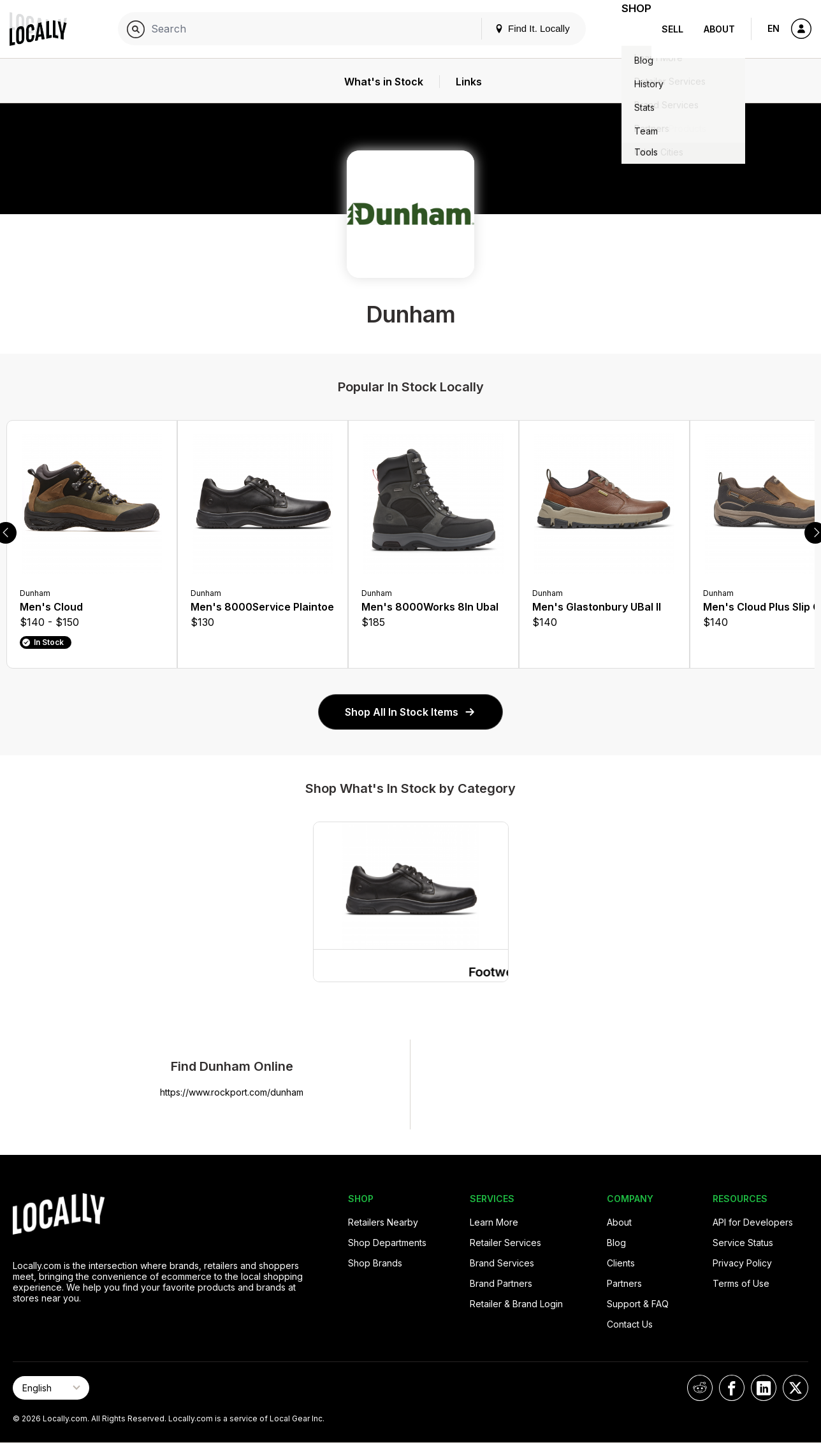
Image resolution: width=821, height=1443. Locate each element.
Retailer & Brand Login (516, 1303)
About (719, 29)
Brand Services (502, 1263)
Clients (621, 1263)
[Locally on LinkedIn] (763, 1388)
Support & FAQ (638, 1303)
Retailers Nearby (383, 1222)
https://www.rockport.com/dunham (231, 1092)
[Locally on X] (795, 1388)
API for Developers (753, 1222)
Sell (672, 29)
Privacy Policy (742, 1263)
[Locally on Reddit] (700, 1388)
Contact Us (630, 1324)
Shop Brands (375, 1263)
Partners (624, 1283)
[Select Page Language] (51, 1388)
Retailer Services (505, 1242)
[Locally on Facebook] (732, 1388)
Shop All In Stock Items (410, 712)
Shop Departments (387, 1242)
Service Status (743, 1242)
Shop (628, 29)
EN (773, 28)
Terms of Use (741, 1283)
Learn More (494, 1222)
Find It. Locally (516, 28)
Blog (616, 1242)
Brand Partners (501, 1283)
